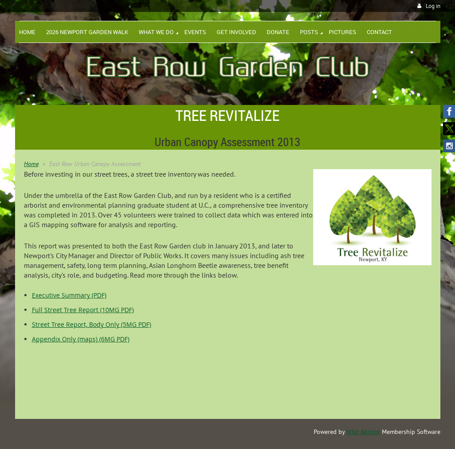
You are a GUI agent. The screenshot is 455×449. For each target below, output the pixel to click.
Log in (433, 6)
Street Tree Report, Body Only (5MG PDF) (91, 324)
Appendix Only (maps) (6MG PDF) (80, 339)
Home (31, 164)
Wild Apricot (363, 432)
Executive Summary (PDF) (69, 295)
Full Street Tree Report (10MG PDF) (83, 310)
